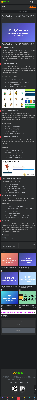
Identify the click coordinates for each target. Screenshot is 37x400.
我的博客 (5, 11)
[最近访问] (30, 2)
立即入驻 (32, 6)
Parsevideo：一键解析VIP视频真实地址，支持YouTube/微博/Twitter (27, 268)
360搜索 (15, 382)
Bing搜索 (11, 382)
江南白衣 (13, 18)
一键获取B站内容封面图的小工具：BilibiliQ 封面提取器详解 (27, 287)
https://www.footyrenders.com (16, 50)
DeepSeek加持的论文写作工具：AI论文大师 (9, 287)
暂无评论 (5, 316)
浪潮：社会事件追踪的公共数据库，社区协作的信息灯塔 (9, 306)
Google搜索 (20, 382)
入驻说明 (3, 6)
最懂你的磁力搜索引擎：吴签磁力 (26, 305)
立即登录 (18, 324)
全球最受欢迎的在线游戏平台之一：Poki (9, 268)
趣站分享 (9, 11)
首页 (2, 11)
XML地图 (26, 382)
